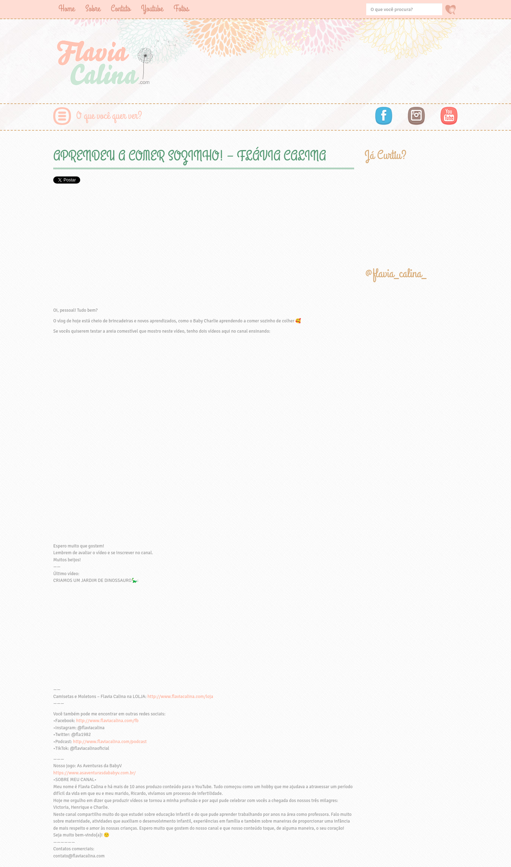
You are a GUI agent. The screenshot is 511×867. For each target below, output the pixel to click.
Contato (120, 9)
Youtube (152, 9)
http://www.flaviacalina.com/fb (107, 721)
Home (67, 9)
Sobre (92, 9)
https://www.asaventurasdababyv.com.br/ (94, 773)
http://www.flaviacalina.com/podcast (110, 742)
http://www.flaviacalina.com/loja (180, 696)
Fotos (181, 9)
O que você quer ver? (109, 116)
